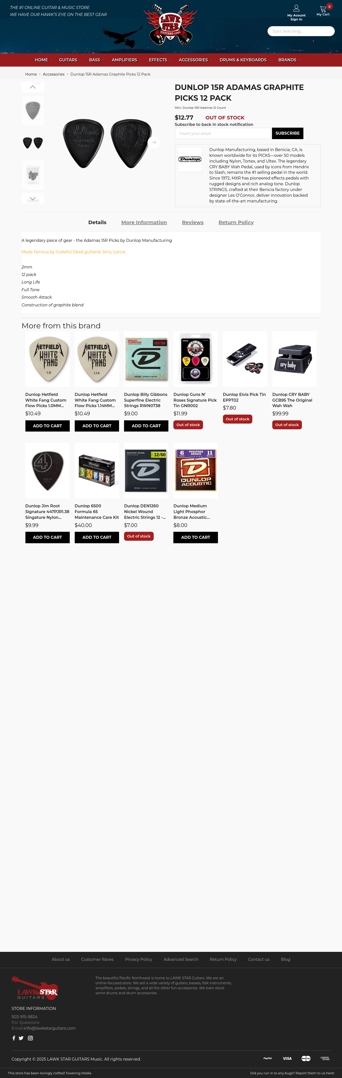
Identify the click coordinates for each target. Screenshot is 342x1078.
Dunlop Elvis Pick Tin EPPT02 (244, 397)
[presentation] (153, 142)
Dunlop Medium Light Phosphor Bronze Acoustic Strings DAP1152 (190, 512)
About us (61, 959)
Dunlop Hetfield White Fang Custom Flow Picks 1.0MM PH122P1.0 (46, 400)
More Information (144, 222)
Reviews (193, 222)
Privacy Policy (138, 959)
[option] (33, 143)
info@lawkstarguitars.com (50, 1028)
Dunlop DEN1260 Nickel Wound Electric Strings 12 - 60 (143, 512)
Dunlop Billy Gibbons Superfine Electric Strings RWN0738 (145, 400)
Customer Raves (97, 959)
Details (97, 222)
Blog (285, 959)
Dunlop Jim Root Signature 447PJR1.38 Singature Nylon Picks (47, 512)
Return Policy (236, 222)
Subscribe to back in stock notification (214, 124)
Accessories (54, 74)
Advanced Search (181, 959)
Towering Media (78, 1073)
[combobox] (301, 31)
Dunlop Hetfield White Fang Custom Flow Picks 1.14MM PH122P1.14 (95, 400)
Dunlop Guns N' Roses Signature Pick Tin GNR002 (195, 400)
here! (330, 1073)
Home (41, 60)
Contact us (259, 959)
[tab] (97, 222)
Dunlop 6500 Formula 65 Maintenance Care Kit (97, 512)
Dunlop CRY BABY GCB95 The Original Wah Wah (292, 400)
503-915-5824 (25, 1016)
